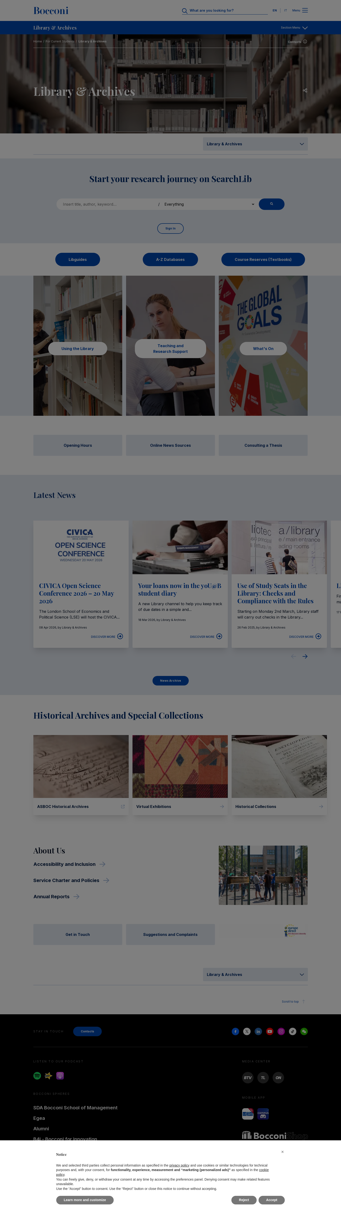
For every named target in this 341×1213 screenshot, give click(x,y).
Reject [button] (244, 1200)
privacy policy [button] (179, 1165)
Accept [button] (271, 1200)
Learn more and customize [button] (85, 1200)
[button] (282, 1152)
